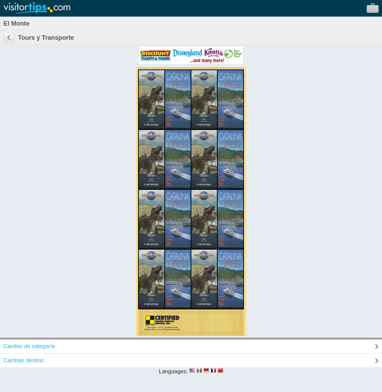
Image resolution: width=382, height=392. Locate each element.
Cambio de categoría (29, 346)
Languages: (173, 371)
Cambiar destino (23, 360)
